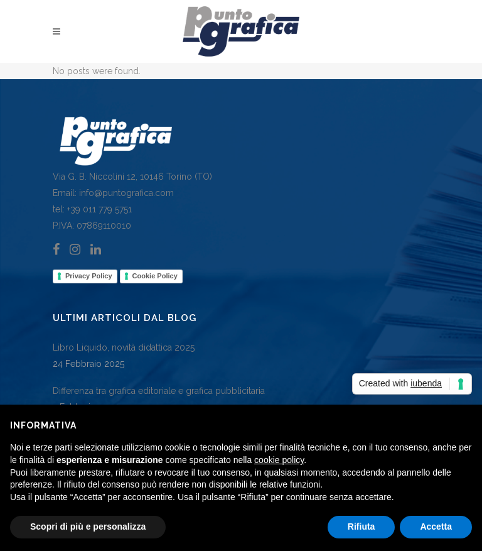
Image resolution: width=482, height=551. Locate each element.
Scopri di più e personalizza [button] (88, 526)
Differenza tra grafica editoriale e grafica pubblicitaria (159, 391)
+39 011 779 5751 (98, 209)
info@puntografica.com (126, 193)
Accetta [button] (436, 526)
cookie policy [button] (279, 460)
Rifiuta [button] (361, 526)
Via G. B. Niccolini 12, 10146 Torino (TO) (132, 177)
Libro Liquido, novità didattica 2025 (124, 347)
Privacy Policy (88, 276)
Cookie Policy (155, 276)
